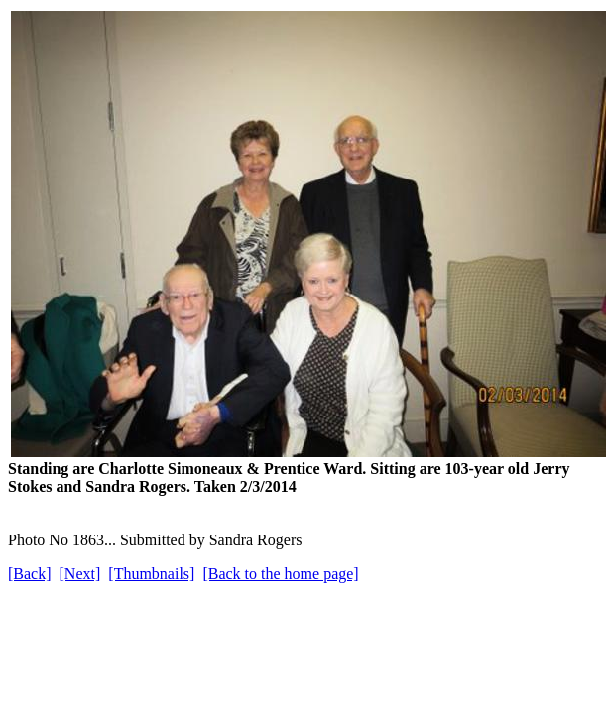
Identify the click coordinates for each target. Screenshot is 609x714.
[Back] (30, 573)
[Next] (80, 573)
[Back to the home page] (280, 573)
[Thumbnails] (151, 573)
